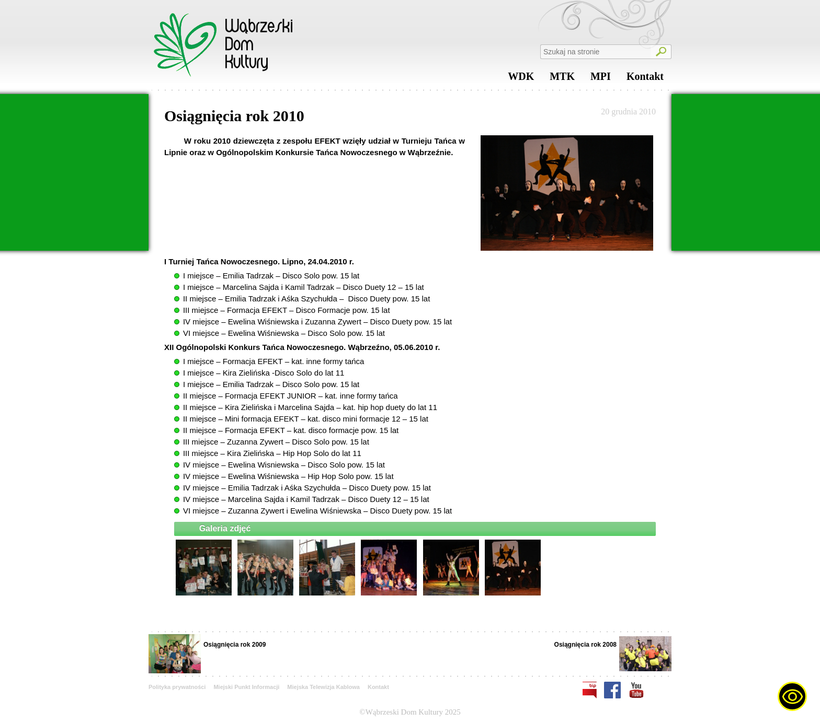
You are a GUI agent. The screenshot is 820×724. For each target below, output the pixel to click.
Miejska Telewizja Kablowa (323, 687)
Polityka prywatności (177, 687)
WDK (521, 79)
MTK (562, 79)
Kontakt (645, 79)
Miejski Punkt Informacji (246, 687)
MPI (600, 79)
